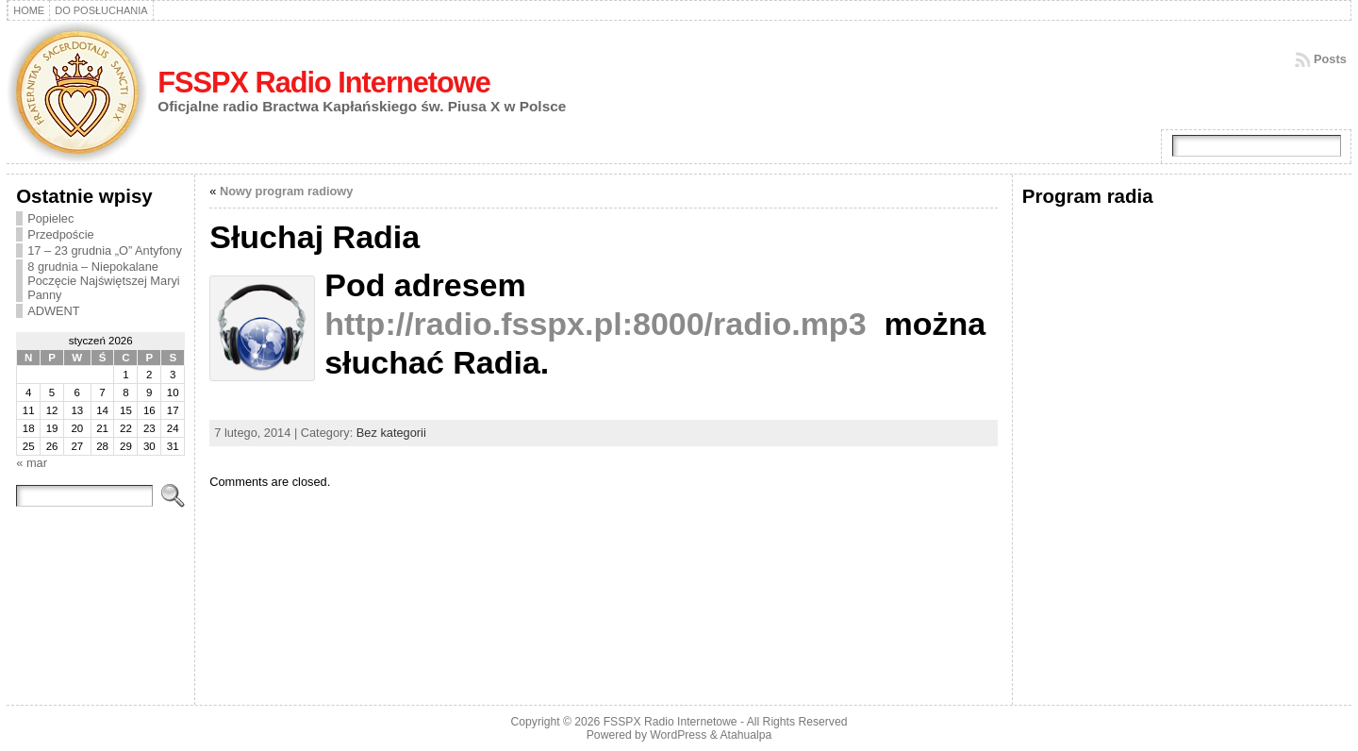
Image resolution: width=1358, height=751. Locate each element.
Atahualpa (745, 735)
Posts (1330, 59)
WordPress (678, 735)
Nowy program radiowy (287, 191)
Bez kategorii (391, 433)
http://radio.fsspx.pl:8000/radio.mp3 (595, 324)
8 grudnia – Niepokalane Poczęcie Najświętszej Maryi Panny (103, 280)
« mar (31, 463)
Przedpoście (60, 234)
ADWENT (53, 311)
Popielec (50, 218)
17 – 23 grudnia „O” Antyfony (104, 250)
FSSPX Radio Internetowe (323, 82)
